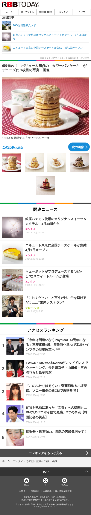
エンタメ (63, 12)
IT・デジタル (27, 12)
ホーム (9, 12)
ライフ (82, 12)
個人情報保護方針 (63, 491)
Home (26, 485)
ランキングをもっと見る (45, 453)
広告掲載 (35, 491)
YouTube (64, 485)
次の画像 (78, 146)
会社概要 (47, 491)
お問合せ (23, 491)
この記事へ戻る (12, 147)
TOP (45, 471)
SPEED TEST (45, 12)
